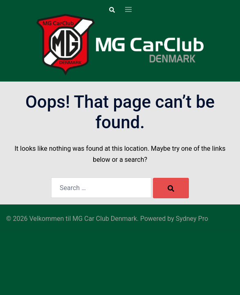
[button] (111, 10)
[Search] (171, 188)
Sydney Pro (192, 218)
